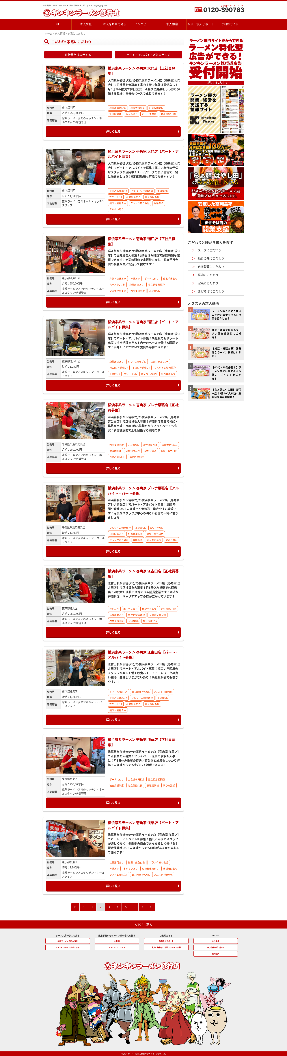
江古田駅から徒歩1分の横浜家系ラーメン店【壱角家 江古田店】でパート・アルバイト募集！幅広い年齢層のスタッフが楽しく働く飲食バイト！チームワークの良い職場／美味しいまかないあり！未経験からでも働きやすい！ (144, 673)
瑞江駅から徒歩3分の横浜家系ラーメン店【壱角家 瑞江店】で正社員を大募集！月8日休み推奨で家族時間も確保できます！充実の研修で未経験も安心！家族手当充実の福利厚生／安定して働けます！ (144, 257)
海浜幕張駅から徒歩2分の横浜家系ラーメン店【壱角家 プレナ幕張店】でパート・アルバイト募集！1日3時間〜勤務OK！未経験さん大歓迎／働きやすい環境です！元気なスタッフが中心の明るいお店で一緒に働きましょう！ (144, 509)
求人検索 (172, 24)
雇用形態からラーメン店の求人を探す (116, 935)
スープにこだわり (209, 250)
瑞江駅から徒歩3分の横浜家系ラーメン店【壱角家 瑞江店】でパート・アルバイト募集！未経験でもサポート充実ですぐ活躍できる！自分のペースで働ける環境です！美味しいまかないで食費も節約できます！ (144, 340)
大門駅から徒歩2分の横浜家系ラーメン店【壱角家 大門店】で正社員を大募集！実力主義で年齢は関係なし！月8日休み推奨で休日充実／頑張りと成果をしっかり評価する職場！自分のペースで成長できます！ (144, 87)
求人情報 (86, 24)
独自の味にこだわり (211, 258)
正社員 (117, 941)
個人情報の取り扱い (215, 947)
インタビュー (143, 24)
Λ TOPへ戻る (143, 924)
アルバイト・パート (117, 947)
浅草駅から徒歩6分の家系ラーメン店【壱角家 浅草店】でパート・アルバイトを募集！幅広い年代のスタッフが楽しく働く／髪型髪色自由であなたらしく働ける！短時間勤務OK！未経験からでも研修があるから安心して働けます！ (144, 843)
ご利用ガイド (229, 24)
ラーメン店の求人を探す (67, 935)
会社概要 (215, 941)
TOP (57, 24)
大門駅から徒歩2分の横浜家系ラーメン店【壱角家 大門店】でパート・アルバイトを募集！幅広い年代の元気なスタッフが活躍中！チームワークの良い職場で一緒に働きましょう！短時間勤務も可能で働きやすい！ (144, 170)
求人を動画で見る (114, 24)
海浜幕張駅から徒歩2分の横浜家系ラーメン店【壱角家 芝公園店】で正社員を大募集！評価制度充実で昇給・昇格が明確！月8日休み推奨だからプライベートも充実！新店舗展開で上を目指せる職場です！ (144, 423)
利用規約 (215, 954)
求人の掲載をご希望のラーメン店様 (166, 947)
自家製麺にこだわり (211, 266)
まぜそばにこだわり (211, 291)
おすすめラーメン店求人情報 (67, 947)
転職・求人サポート (201, 24)
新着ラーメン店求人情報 (67, 941)
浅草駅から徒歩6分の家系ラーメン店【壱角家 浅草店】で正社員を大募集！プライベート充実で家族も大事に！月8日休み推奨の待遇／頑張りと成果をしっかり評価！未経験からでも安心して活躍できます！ (144, 758)
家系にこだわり (208, 283)
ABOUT (215, 935)
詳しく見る (113, 131)
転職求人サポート (166, 941)
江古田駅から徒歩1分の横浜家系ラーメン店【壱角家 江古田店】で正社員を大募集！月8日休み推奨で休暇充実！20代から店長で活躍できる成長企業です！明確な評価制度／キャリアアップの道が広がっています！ (144, 589)
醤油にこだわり (208, 275)
